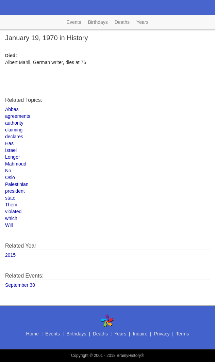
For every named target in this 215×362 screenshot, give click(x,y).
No (8, 170)
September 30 (20, 285)
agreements (17, 116)
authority (14, 123)
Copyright (79, 355)
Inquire (140, 333)
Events (74, 22)
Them (11, 204)
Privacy (161, 333)
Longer (12, 157)
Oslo (10, 177)
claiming (13, 129)
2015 (10, 255)
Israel (11, 150)
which (11, 218)
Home (32, 333)
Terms (182, 333)
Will (9, 225)
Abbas (12, 109)
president (15, 191)
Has (9, 143)
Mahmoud (15, 164)
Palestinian (17, 184)
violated (13, 211)
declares (14, 136)
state (10, 198)
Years (142, 22)
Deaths (122, 22)
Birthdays (98, 22)
